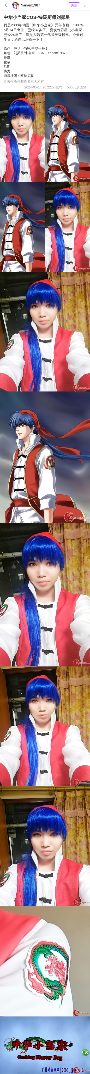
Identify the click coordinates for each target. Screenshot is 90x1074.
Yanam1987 (26, 5)
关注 (74, 5)
